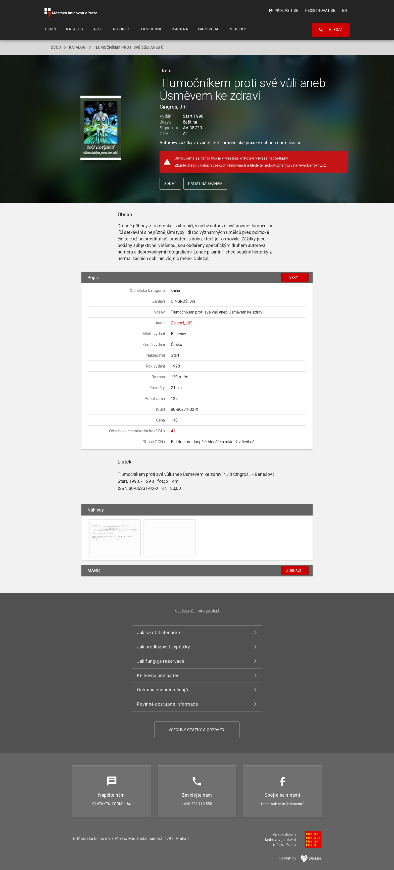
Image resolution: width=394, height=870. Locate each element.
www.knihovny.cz (312, 165)
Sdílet (170, 183)
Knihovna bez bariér (158, 675)
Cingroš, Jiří (173, 107)
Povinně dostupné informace (167, 704)
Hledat (330, 30)
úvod (56, 47)
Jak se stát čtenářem (159, 632)
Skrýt (294, 277)
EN (344, 11)
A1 (173, 431)
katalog (77, 47)
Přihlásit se (283, 10)
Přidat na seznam (205, 183)
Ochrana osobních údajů (162, 689)
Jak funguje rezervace (160, 661)
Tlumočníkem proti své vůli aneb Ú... (130, 47)
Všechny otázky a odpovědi (197, 730)
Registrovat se (320, 11)
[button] (101, 128)
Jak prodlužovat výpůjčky (163, 646)
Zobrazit (294, 571)
